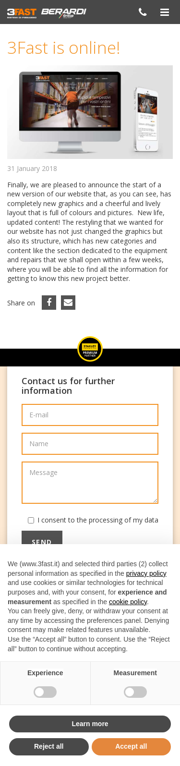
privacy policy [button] (146, 573)
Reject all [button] (48, 746)
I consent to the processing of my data (97, 519)
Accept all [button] (131, 746)
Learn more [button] (90, 724)
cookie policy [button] (128, 602)
